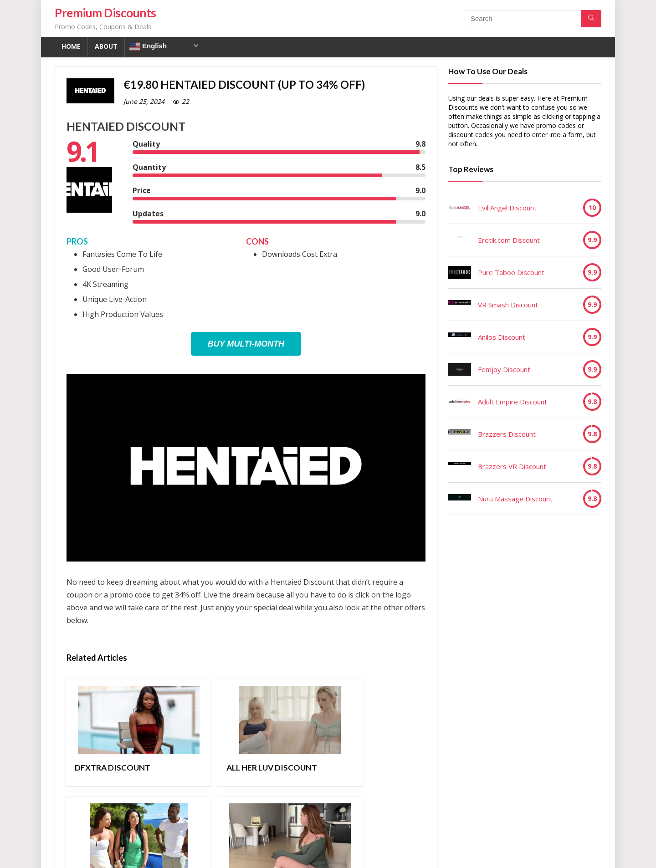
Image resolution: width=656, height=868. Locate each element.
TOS (167, 854)
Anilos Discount (501, 337)
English (148, 46)
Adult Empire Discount (512, 401)
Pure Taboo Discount (511, 272)
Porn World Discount (286, 772)
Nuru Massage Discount (515, 498)
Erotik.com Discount (509, 240)
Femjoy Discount (504, 369)
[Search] (591, 18)
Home (71, 46)
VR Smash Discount (508, 304)
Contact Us (252, 854)
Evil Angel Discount (507, 207)
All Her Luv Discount (190, 772)
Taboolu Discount (371, 772)
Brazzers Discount (507, 434)
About (106, 46)
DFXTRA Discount (97, 772)
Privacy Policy (204, 854)
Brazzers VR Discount (512, 466)
